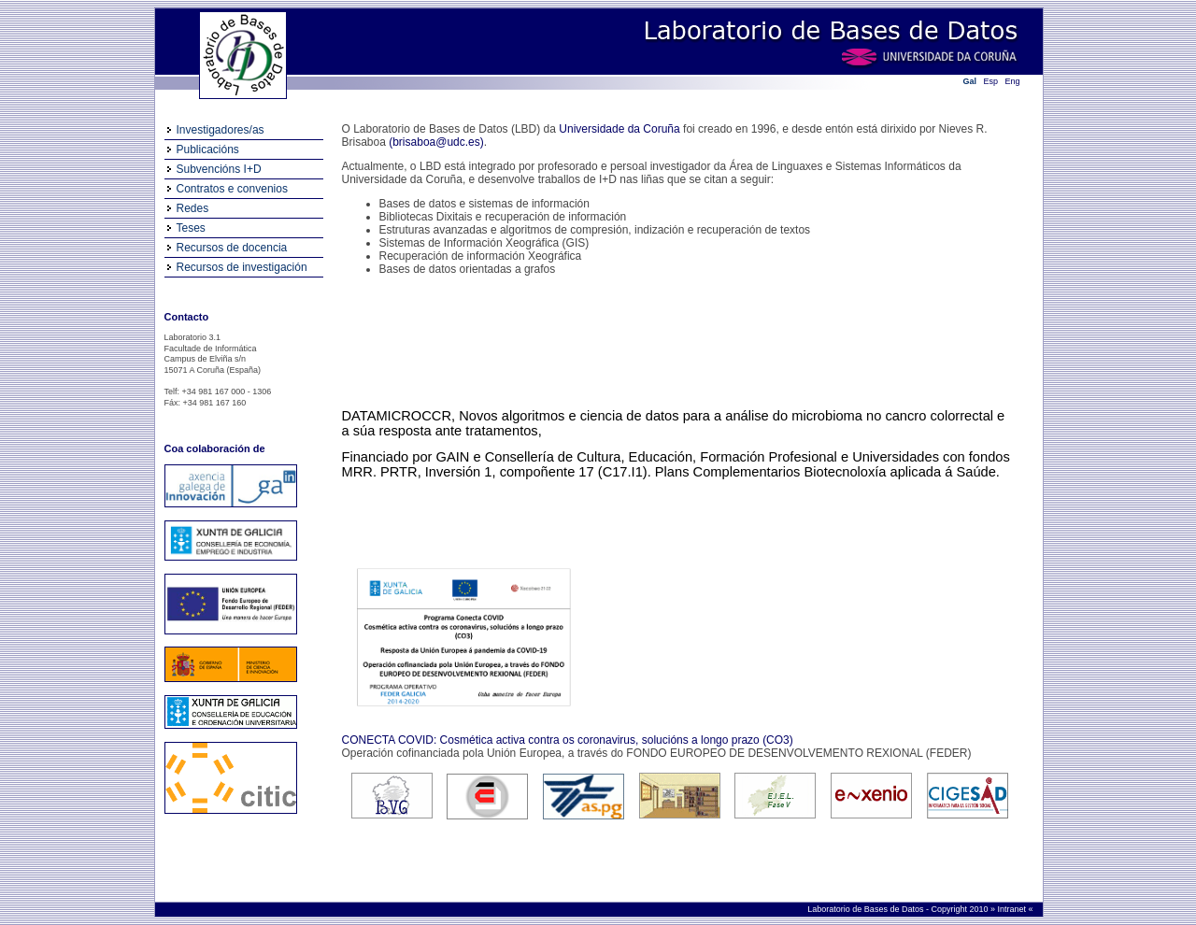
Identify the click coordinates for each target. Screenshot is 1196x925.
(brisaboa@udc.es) (436, 142)
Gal (970, 81)
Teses (191, 228)
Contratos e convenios (232, 188)
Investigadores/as (220, 129)
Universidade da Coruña (619, 128)
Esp (991, 81)
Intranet (1012, 909)
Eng (1012, 81)
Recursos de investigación (242, 267)
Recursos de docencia (232, 247)
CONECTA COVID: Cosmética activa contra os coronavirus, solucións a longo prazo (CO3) (567, 740)
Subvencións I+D (219, 169)
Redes (193, 208)
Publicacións (208, 149)
